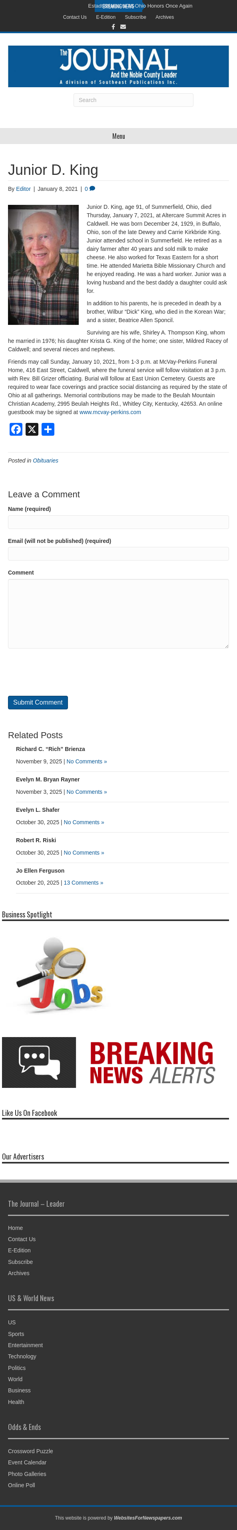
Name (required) (29, 509)
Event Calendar (27, 1462)
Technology (22, 1356)
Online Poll (21, 1485)
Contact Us (75, 17)
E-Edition (106, 17)
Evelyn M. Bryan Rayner (48, 779)
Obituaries (45, 460)
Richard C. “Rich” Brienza (50, 749)
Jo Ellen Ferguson (40, 870)
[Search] (133, 100)
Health (16, 1402)
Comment (21, 572)
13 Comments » (84, 882)
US (12, 1322)
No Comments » (87, 761)
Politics (17, 1368)
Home (15, 1228)
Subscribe (135, 17)
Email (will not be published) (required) (59, 541)
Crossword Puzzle (30, 1451)
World (15, 1379)
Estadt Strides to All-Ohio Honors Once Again (140, 6)
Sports (16, 1334)
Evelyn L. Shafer (38, 810)
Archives (164, 17)
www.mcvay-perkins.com (110, 412)
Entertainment (25, 1345)
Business (19, 1390)
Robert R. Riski (36, 840)
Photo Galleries (27, 1474)
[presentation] (68, 672)
